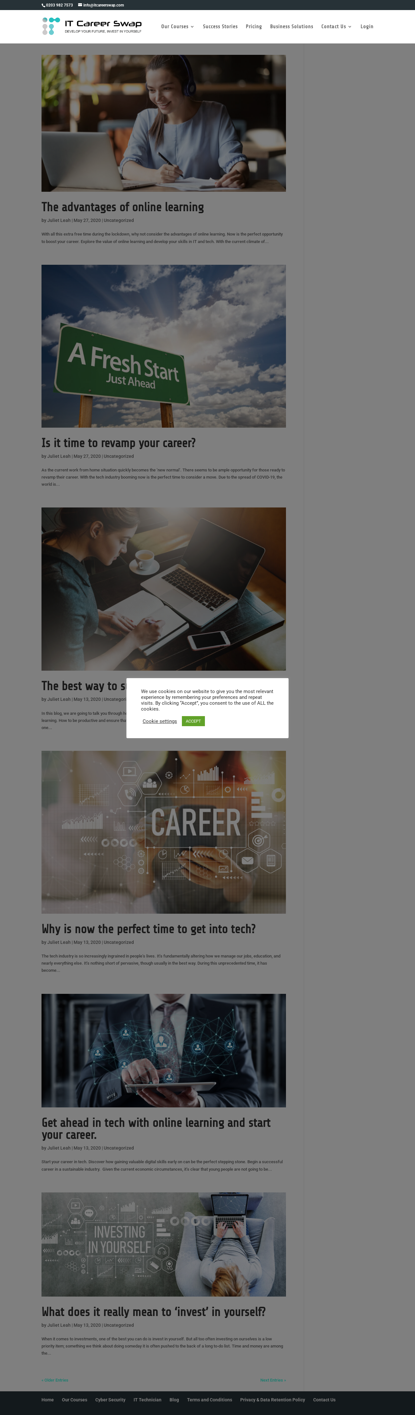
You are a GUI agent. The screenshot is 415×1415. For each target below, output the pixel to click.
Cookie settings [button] (160, 721)
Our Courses (174, 27)
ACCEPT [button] (193, 721)
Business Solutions (291, 27)
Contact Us (333, 27)
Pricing (254, 27)
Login (367, 27)
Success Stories (220, 27)
